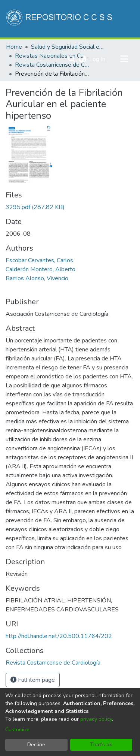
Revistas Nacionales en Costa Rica (52, 56)
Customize (17, 729)
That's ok (101, 744)
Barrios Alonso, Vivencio (37, 278)
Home (14, 47)
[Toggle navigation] (123, 59)
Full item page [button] (32, 680)
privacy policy (96, 719)
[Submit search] (71, 59)
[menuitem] (82, 59)
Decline (36, 744)
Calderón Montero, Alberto (40, 269)
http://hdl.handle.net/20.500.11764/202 (59, 636)
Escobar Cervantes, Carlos (39, 260)
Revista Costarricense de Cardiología (52, 65)
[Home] (60, 18)
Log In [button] (97, 59)
